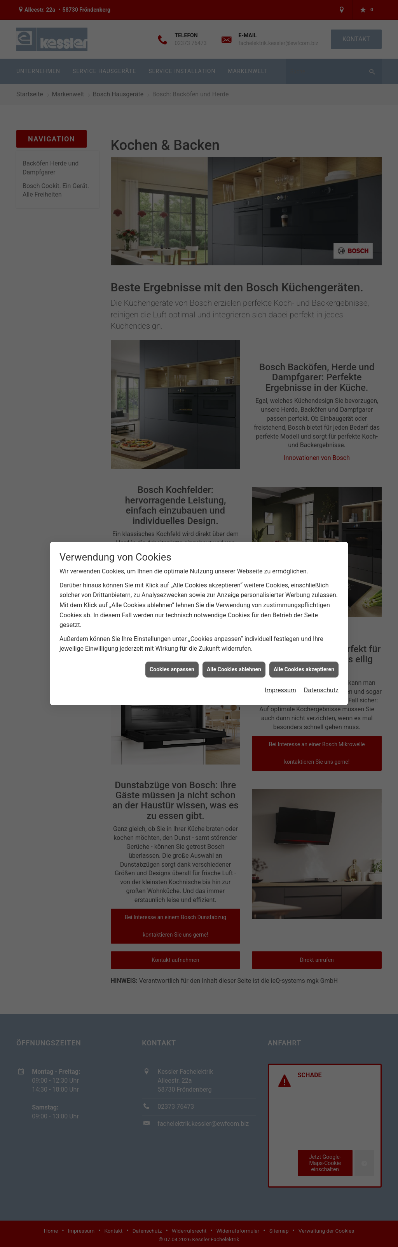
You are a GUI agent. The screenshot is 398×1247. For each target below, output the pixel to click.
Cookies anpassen (172, 656)
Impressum (280, 677)
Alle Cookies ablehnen (234, 656)
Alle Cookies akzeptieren (304, 656)
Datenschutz (321, 677)
